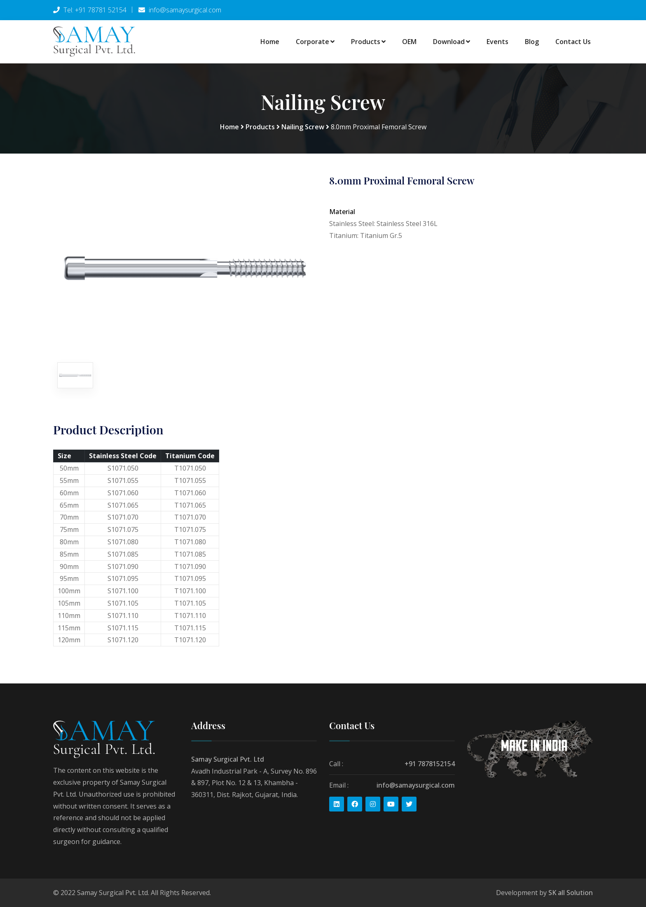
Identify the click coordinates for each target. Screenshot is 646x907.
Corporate (315, 41)
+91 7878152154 (430, 763)
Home (269, 41)
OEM (409, 41)
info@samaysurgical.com (416, 784)
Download (451, 41)
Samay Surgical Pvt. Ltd (227, 759)
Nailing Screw (302, 126)
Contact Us (573, 41)
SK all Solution (570, 892)
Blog (532, 41)
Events (497, 41)
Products (368, 41)
